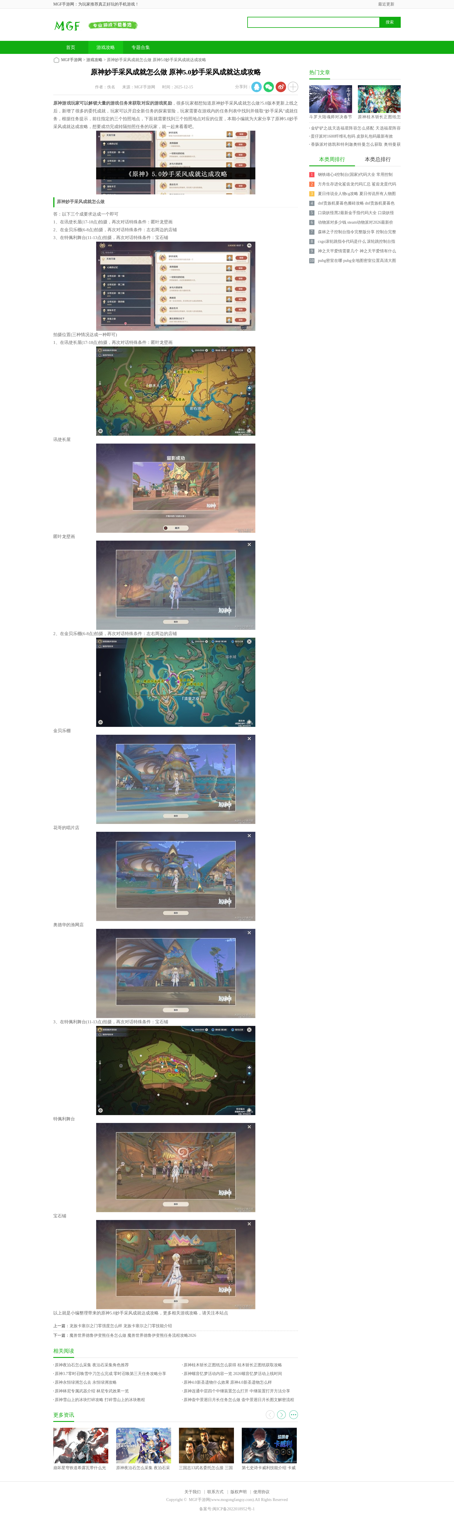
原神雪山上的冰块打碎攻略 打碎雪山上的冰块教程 (100, 1400)
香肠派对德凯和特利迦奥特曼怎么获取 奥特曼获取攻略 (355, 145)
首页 (70, 47)
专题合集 (140, 47)
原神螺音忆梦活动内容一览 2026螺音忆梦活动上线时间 (233, 1374)
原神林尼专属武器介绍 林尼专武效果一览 (92, 1391)
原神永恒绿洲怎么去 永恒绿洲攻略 (86, 1382)
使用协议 (261, 1492)
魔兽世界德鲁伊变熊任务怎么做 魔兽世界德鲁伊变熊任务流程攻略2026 (132, 1335)
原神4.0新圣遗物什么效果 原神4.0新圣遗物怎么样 (228, 1382)
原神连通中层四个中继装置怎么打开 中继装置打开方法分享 (237, 1391)
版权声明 (238, 1492)
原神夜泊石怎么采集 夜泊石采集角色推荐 (92, 1365)
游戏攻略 (105, 47)
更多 (293, 1414)
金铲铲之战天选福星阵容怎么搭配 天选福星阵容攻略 (355, 129)
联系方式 (215, 1492)
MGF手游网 (71, 60)
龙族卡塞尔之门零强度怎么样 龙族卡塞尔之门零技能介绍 (120, 1326)
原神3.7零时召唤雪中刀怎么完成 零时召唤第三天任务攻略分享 (110, 1374)
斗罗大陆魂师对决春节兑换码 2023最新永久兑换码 (330, 118)
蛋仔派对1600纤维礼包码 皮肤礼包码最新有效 (352, 136)
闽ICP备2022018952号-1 (234, 1509)
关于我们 (192, 1492)
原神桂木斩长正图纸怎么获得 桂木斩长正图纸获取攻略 (233, 1365)
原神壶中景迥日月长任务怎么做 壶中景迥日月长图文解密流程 (239, 1400)
